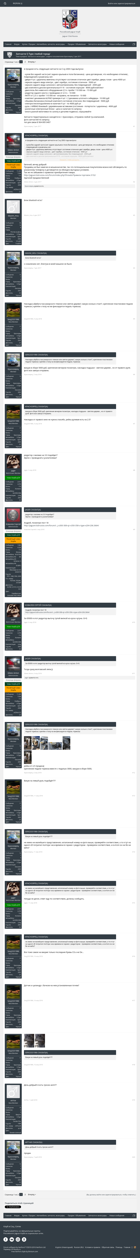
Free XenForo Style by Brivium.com (24, 1251)
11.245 (19, 171)
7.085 (19, 545)
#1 (134, 126)
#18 (133, 1065)
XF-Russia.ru (16, 1249)
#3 (134, 215)
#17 (133, 1000)
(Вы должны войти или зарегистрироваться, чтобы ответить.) (111, 1195)
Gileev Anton (13, 150)
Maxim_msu (13, 216)
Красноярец (68, 56)
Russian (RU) (79, 1247)
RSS (135, 1247)
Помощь (119, 1247)
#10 (133, 622)
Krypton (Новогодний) (64, 1247)
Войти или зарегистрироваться (121, 3)
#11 (133, 673)
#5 (134, 319)
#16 (133, 956)
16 (20, 92)
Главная (127, 1247)
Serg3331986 (13, 319)
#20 (133, 1157)
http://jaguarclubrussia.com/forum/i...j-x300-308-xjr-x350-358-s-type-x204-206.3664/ (61, 525)
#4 (134, 268)
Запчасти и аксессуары (36, 56)
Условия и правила (92, 1247)
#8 (134, 470)
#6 (134, 374)
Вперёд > (32, 62)
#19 (133, 1100)
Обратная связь (108, 1247)
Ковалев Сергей (13, 524)
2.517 (19, 482)
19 (20, 1108)
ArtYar (13, 1100)
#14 (133, 852)
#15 (133, 903)
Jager (13, 471)
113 (20, 176)
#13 (133, 796)
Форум (16, 3)
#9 (134, 529)
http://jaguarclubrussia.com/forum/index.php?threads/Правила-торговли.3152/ (60, 175)
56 (20, 223)
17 (20, 326)
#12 (133, 773)
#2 (134, 182)
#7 (134, 424)
